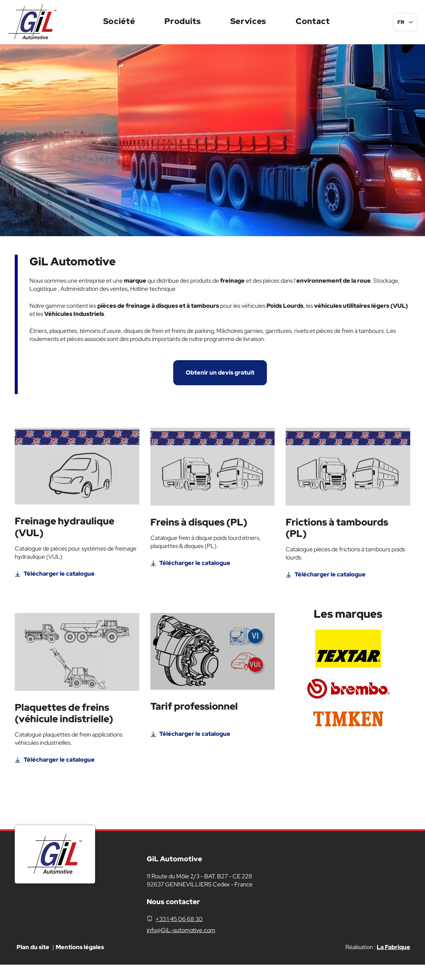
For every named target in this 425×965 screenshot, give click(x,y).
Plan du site (33, 947)
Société (119, 21)
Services (248, 21)
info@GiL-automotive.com (181, 930)
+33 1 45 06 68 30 (179, 919)
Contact (313, 21)
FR (400, 22)
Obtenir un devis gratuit (220, 372)
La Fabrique (393, 947)
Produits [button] (182, 21)
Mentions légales (80, 947)
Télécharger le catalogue (59, 574)
